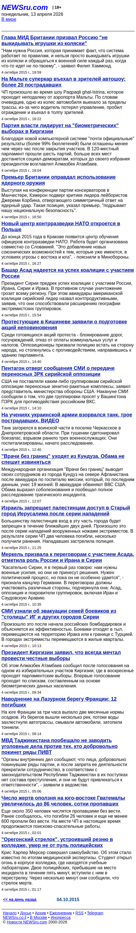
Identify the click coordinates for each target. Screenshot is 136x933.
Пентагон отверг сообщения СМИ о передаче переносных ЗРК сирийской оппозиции (58, 371)
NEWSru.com (24, 7)
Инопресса (61, 917)
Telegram (95, 913)
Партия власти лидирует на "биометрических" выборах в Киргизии (60, 128)
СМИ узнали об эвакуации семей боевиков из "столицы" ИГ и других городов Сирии (58, 614)
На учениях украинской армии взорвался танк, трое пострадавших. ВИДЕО (66, 418)
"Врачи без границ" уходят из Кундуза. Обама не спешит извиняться (62, 459)
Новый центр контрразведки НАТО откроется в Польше (60, 226)
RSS (79, 913)
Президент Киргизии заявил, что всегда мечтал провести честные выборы (61, 655)
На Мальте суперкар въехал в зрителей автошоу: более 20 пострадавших (63, 82)
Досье (25, 913)
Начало (10, 913)
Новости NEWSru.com (27, 922)
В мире (8, 19)
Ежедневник (61, 913)
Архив (40, 913)
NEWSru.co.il (14, 917)
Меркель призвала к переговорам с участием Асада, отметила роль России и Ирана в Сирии (67, 557)
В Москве (38, 917)
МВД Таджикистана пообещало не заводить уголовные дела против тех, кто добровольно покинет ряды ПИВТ (59, 746)
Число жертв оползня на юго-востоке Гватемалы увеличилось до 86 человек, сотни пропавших (63, 801)
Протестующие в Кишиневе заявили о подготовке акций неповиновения (64, 324)
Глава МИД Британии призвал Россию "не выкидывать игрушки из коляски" (54, 40)
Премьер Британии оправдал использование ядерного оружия (58, 180)
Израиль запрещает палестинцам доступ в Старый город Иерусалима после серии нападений (65, 511)
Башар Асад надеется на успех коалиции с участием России (67, 273)
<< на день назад (19, 899)
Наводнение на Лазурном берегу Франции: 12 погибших (59, 702)
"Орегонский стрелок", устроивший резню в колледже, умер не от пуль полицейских (57, 842)
